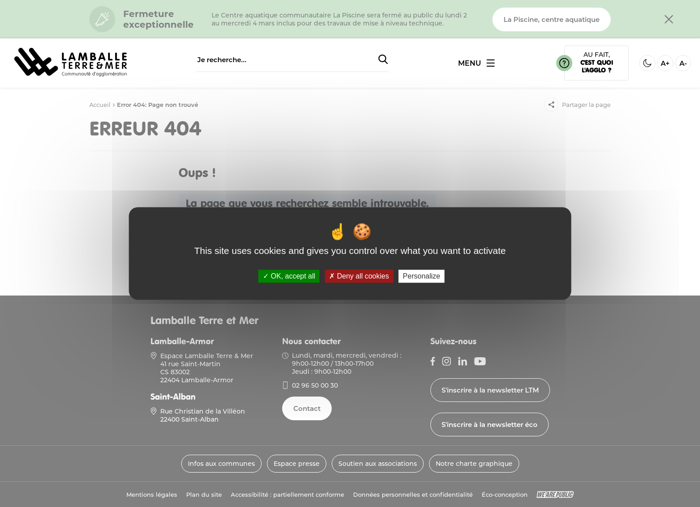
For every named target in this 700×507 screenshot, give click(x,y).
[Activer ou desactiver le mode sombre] (647, 63)
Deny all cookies (359, 276)
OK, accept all (289, 276)
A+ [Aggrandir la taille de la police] (665, 63)
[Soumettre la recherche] (383, 60)
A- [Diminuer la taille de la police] (683, 63)
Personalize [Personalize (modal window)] (421, 276)
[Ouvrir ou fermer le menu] (476, 63)
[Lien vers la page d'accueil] (70, 74)
